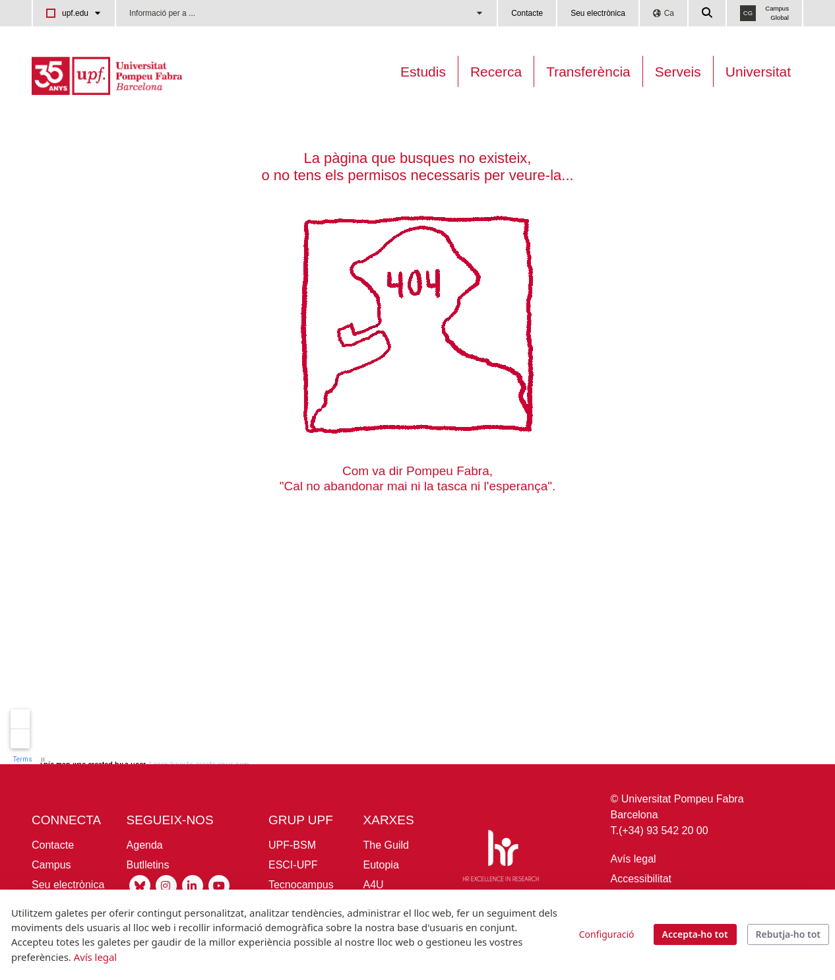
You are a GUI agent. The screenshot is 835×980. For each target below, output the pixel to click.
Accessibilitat (641, 878)
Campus (51, 864)
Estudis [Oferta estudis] (423, 71)
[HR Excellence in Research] (500, 858)
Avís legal (633, 859)
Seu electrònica (598, 13)
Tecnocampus (301, 884)
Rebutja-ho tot (788, 934)
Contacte (527, 13)
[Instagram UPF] (166, 884)
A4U (373, 884)
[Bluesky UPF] (140, 884)
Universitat (758, 71)
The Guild (386, 845)
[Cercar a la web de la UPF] (708, 13)
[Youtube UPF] (219, 884)
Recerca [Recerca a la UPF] (496, 71)
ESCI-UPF (293, 864)
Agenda (145, 845)
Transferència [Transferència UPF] (588, 71)
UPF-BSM (292, 845)
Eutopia (381, 864)
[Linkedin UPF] (192, 884)
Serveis (678, 71)
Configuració (606, 934)
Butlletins (148, 864)
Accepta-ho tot (695, 934)
